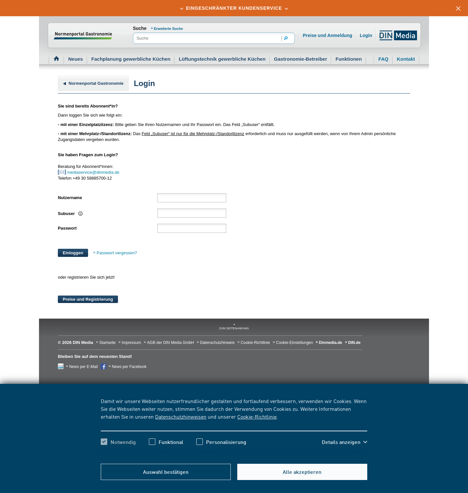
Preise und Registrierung (88, 299)
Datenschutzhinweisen (180, 416)
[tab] (234, 8)
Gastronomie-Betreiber (300, 59)
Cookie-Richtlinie (257, 416)
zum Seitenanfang (234, 328)
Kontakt (406, 59)
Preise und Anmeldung (327, 35)
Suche (140, 28)
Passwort (67, 228)
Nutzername (70, 197)
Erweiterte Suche (168, 29)
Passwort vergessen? (117, 252)
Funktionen (348, 59)
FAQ (383, 59)
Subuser (67, 213)
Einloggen (73, 252)
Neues (75, 59)
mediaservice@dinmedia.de (94, 172)
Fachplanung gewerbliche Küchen (130, 59)
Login (366, 35)
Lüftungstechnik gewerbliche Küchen (222, 59)
